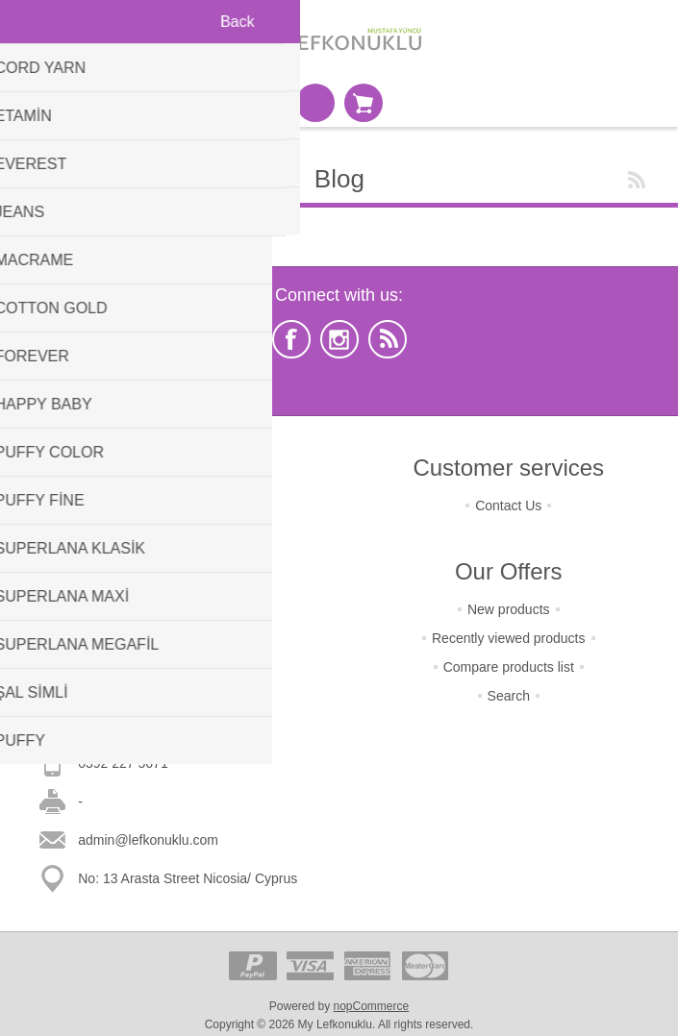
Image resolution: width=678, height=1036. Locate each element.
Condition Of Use (169, 592)
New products (508, 609)
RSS (636, 179)
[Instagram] (339, 339)
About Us (169, 621)
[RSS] (387, 339)
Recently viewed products (509, 638)
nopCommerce (372, 1006)
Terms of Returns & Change (170, 505)
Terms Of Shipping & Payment (169, 534)
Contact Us (508, 505)
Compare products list (508, 667)
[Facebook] (291, 339)
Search (509, 695)
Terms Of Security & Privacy (169, 563)
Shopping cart (363, 103)
